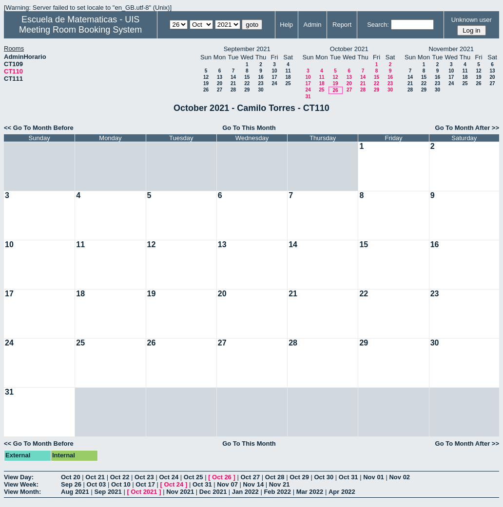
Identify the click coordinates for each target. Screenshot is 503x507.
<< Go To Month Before (39, 127)
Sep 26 (71, 484)
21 (233, 83)
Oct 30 (324, 477)
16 (260, 77)
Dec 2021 (213, 491)
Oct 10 (121, 484)
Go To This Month (249, 127)
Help (286, 24)
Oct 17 (145, 484)
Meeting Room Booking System (80, 30)
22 (247, 83)
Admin (313, 24)
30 (260, 89)
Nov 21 (279, 484)
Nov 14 (253, 484)
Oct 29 (299, 477)
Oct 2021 (144, 491)
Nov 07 (227, 484)
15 (247, 77)
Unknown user (471, 19)
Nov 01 (373, 477)
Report (341, 24)
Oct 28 (275, 477)
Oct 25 (193, 477)
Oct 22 (120, 477)
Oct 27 (250, 477)
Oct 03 (96, 484)
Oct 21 (95, 477)
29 (247, 89)
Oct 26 (222, 477)
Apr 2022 (342, 491)
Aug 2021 (75, 491)
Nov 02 (399, 477)
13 (219, 77)
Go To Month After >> (467, 127)
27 (219, 89)
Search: (378, 24)
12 (206, 77)
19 (206, 83)
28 (233, 89)
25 (287, 83)
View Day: (19, 477)
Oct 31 (348, 477)
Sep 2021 (107, 491)
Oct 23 (144, 477)
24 (274, 83)
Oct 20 (70, 477)
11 (287, 70)
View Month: (22, 491)
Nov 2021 (180, 491)
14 (233, 77)
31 (307, 96)
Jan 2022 (245, 491)
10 (274, 70)
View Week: (21, 484)
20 (219, 83)
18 (287, 77)
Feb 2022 (277, 491)
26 (206, 89)
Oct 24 (168, 477)
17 (274, 77)
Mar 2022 (310, 491)
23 (260, 83)
